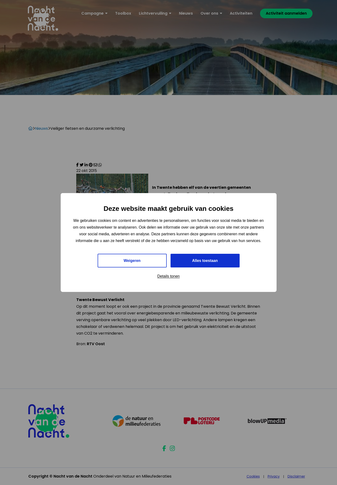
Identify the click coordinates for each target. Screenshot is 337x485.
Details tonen (168, 276)
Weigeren (132, 261)
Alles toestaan (205, 261)
